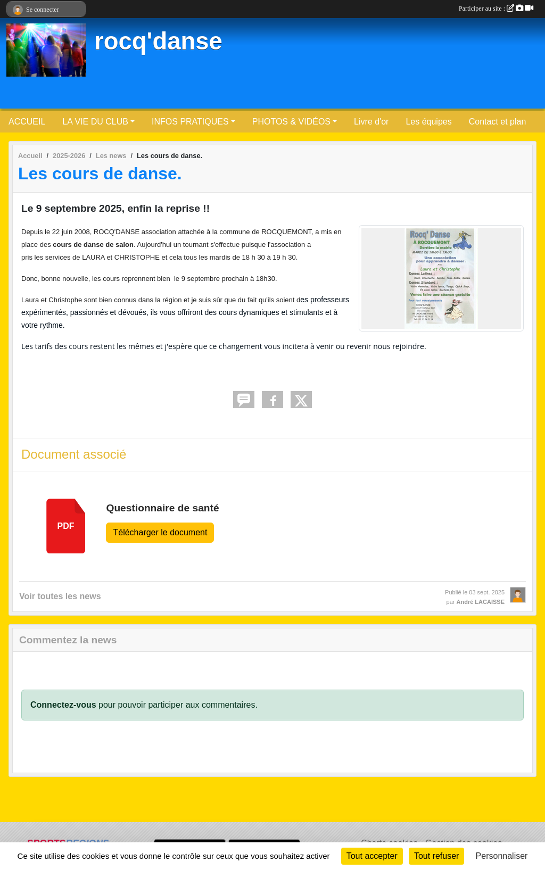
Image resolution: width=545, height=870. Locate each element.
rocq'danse (158, 41)
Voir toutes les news (60, 596)
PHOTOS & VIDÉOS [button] (291, 121)
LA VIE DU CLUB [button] (95, 121)
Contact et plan (497, 121)
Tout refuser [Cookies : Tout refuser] (436, 855)
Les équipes (428, 121)
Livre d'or (371, 121)
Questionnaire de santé (162, 507)
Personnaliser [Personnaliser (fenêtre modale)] (502, 855)
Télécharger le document (160, 532)
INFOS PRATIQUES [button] (190, 121)
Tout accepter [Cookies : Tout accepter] (372, 855)
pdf (66, 526)
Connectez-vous (63, 704)
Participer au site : (496, 8)
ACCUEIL (27, 121)
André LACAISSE (481, 602)
